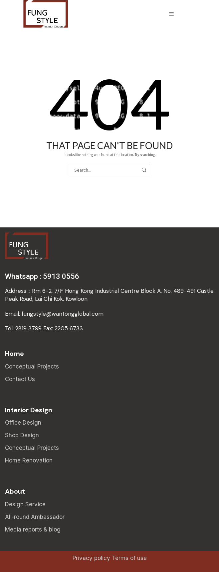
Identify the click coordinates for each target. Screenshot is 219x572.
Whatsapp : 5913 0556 (42, 276)
